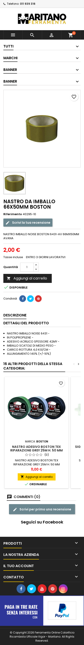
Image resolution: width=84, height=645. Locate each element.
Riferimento (12, 214)
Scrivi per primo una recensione (42, 509)
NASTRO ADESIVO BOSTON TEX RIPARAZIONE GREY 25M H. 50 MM (36, 448)
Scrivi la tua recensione (27, 222)
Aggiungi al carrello (27, 278)
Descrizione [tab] (14, 315)
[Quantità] (27, 267)
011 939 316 (27, 4)
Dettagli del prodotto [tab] (26, 323)
